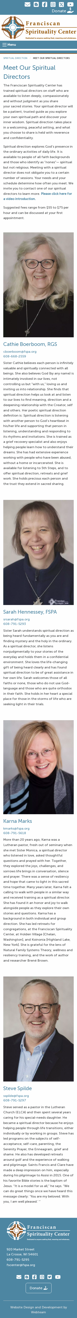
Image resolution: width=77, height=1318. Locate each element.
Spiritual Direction (15, 58)
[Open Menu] (4, 44)
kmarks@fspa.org (16, 828)
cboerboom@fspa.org (20, 352)
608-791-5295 (18, 1260)
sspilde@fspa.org (16, 1096)
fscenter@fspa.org (21, 1265)
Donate (63, 10)
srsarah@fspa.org (16, 619)
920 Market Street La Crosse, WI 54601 (22, 1251)
